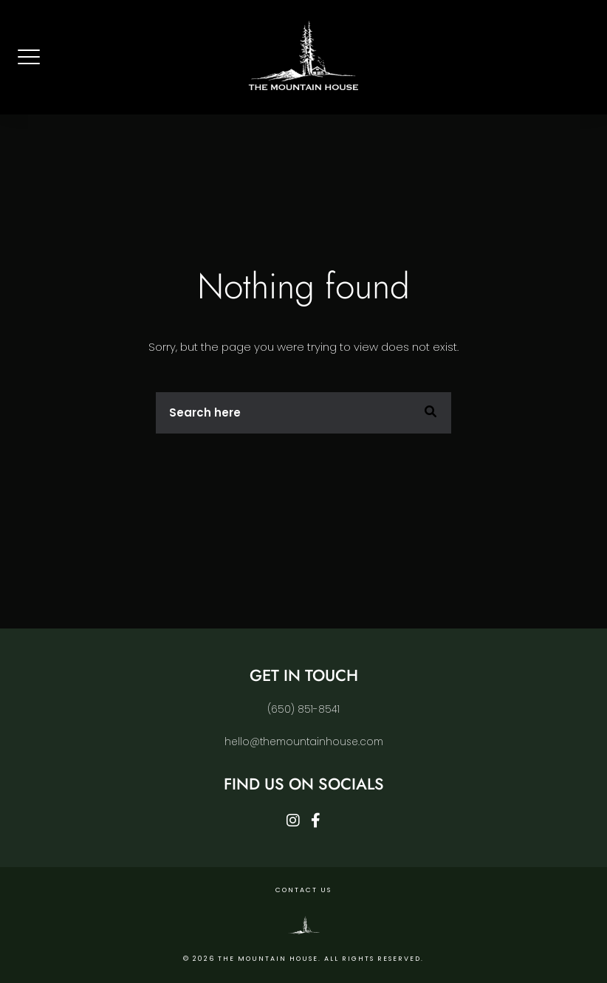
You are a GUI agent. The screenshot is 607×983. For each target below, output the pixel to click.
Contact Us (303, 890)
